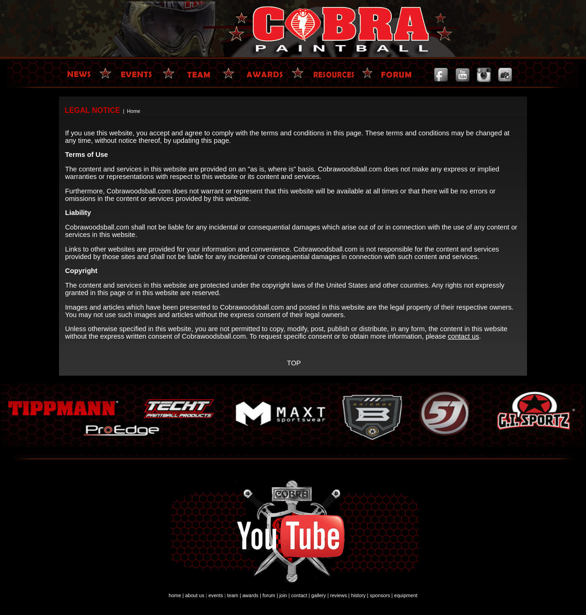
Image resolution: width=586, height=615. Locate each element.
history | (359, 595)
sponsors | (381, 595)
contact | (300, 595)
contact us (463, 336)
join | (284, 595)
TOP (294, 363)
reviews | (340, 595)
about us (195, 595)
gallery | (320, 595)
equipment (406, 595)
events (215, 595)
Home (133, 111)
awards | (251, 595)
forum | (270, 595)
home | (175, 595)
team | (234, 595)
